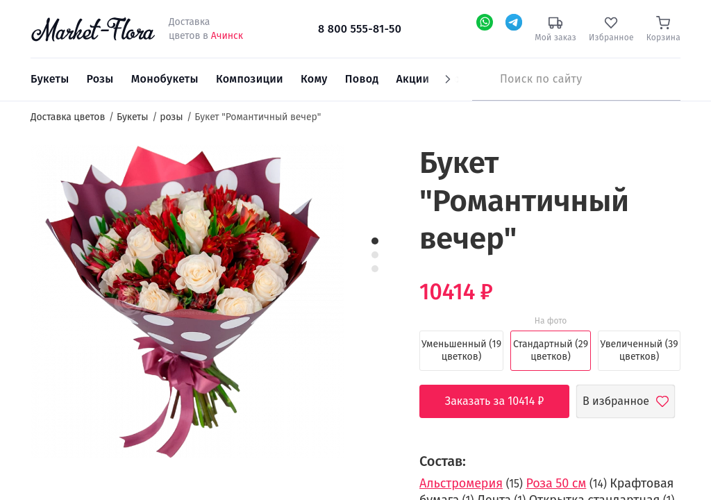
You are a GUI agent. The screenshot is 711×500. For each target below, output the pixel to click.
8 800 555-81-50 (359, 28)
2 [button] (375, 254)
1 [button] (375, 241)
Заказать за (505, 401)
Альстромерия (461, 483)
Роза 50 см (556, 483)
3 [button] (375, 268)
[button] (369, 170)
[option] (187, 303)
